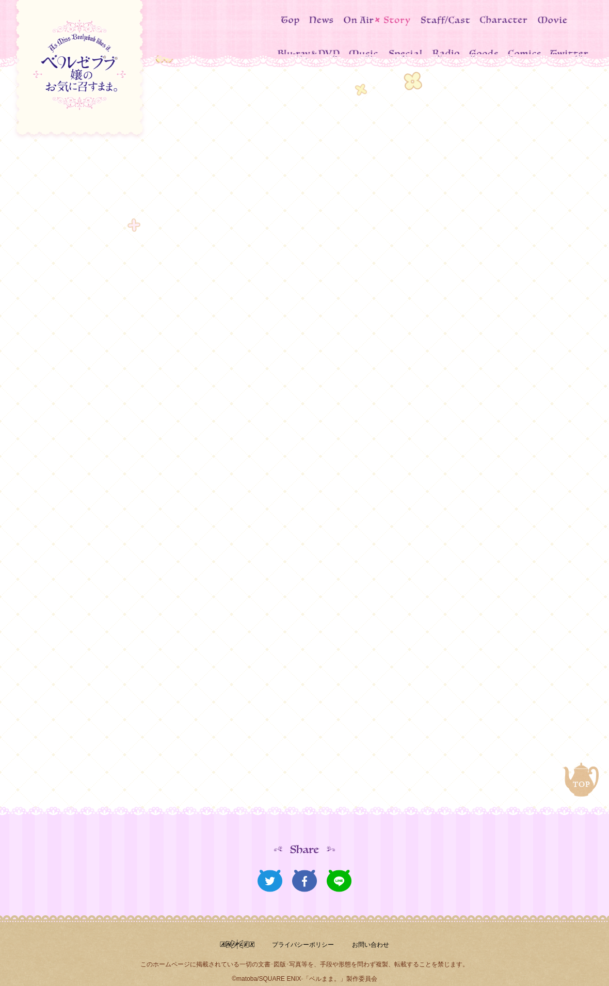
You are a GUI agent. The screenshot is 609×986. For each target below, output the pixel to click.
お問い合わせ (375, 927)
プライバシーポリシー (300, 927)
